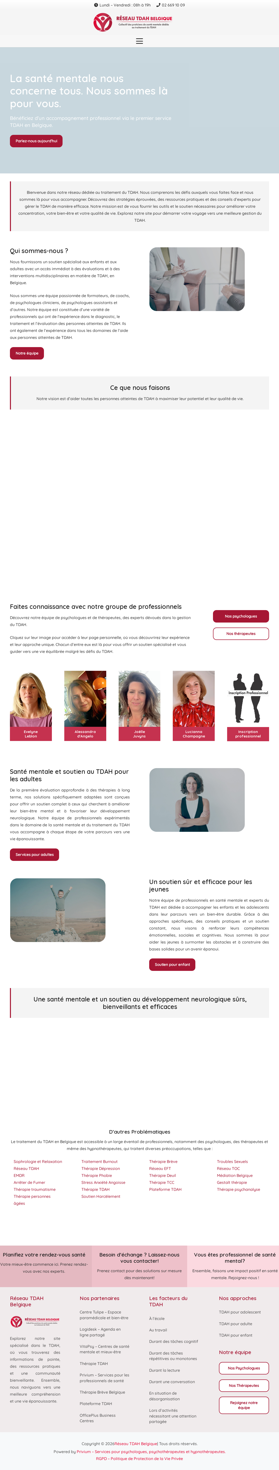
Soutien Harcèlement (100, 1196)
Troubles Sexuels (232, 1161)
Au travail (158, 1329)
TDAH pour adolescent (240, 1312)
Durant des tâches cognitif (173, 1341)
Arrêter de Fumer (29, 1182)
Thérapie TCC (161, 1182)
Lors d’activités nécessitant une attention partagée (172, 1416)
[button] (139, 41)
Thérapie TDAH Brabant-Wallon (98, 1226)
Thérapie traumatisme (35, 1189)
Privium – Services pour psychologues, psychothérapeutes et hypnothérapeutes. (151, 1451)
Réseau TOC (228, 1168)
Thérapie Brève (163, 1161)
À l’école (157, 1318)
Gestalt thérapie (232, 1182)
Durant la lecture (164, 1370)
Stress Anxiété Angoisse (103, 1182)
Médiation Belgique (235, 1175)
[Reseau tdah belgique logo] (139, 22)
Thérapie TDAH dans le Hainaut (39, 1226)
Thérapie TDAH (95, 1189)
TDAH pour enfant (235, 1335)
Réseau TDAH (26, 1168)
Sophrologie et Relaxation (38, 1161)
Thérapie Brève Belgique (102, 1392)
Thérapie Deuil (162, 1175)
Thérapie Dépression (100, 1168)
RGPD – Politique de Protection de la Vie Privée (139, 1458)
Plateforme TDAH (165, 1189)
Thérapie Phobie (96, 1175)
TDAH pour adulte (235, 1323)
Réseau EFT (160, 1168)
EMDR (19, 1175)
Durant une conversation (172, 1381)
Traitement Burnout (99, 1161)
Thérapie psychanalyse (238, 1189)
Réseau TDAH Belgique (135, 1443)
